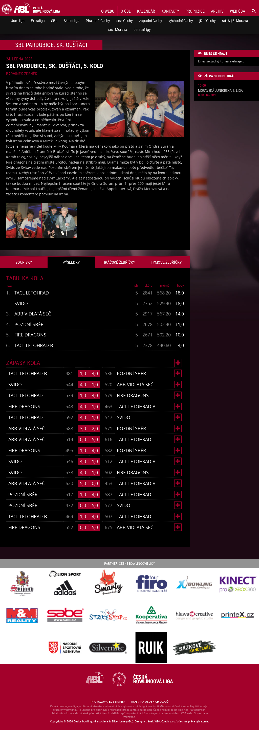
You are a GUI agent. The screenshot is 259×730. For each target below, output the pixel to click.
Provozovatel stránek (108, 701)
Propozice (195, 11)
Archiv (217, 11)
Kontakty (170, 11)
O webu (107, 11)
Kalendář (146, 11)
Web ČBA (237, 11)
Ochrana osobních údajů (149, 701)
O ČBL (126, 11)
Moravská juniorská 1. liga (220, 90)
